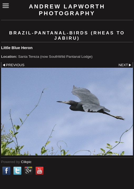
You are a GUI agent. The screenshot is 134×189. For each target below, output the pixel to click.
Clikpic (26, 162)
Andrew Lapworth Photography (67, 10)
